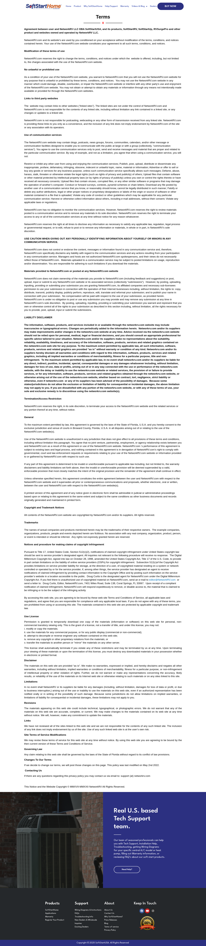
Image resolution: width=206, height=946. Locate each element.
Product (77, 6)
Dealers (153, 6)
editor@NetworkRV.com (162, 579)
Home (68, 6)
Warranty (124, 6)
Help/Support (111, 6)
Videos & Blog (139, 6)
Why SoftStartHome (93, 6)
